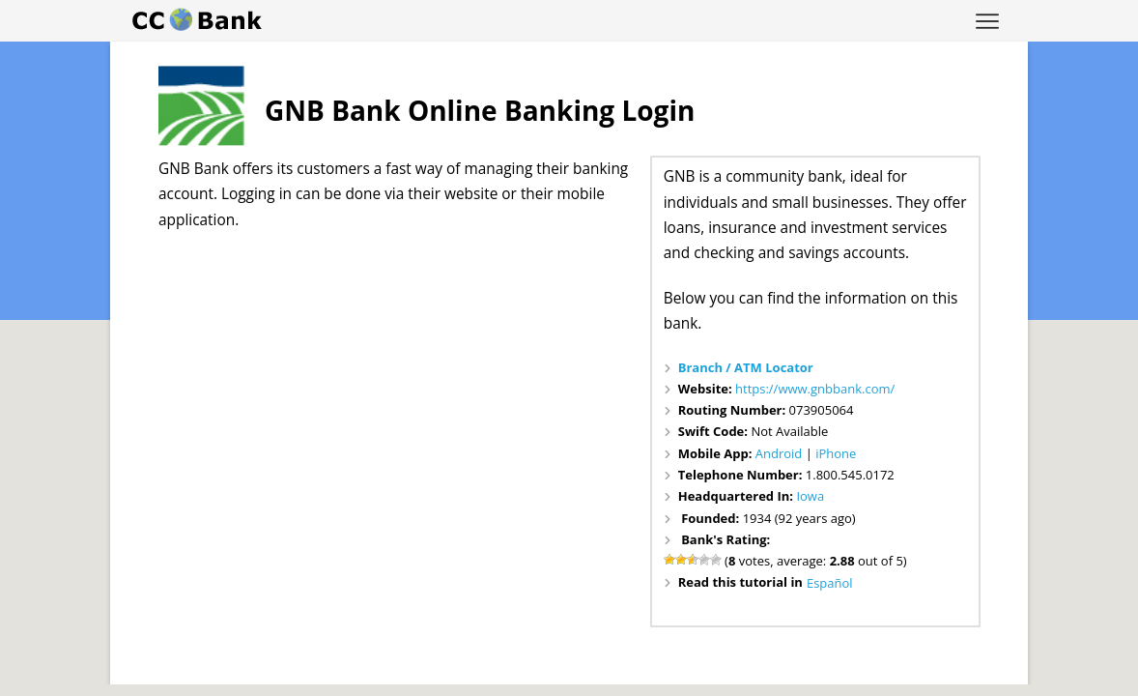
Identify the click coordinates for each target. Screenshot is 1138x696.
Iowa (810, 496)
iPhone (835, 453)
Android (779, 453)
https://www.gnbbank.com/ (815, 388)
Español (830, 583)
